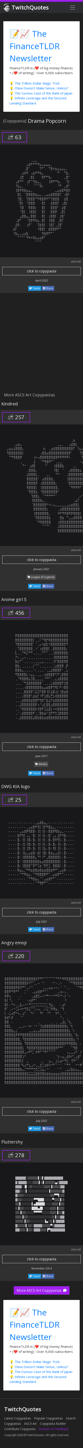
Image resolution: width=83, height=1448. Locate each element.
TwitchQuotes (26, 7)
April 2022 (41, 280)
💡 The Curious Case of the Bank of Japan (41, 93)
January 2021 (41, 569)
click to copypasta (41, 271)
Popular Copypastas (48, 1418)
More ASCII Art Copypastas (42, 1290)
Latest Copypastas (17, 1418)
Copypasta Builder (53, 1423)
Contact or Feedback (53, 1429)
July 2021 (41, 922)
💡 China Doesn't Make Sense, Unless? (39, 88)
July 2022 (41, 1121)
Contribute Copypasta (19, 1429)
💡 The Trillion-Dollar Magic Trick (35, 83)
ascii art (76, 261)
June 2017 (41, 756)
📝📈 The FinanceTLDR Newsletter (35, 46)
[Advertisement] (41, 345)
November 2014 (41, 1268)
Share (48, 288)
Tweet (34, 288)
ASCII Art (30, 1423)
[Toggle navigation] (72, 7)
